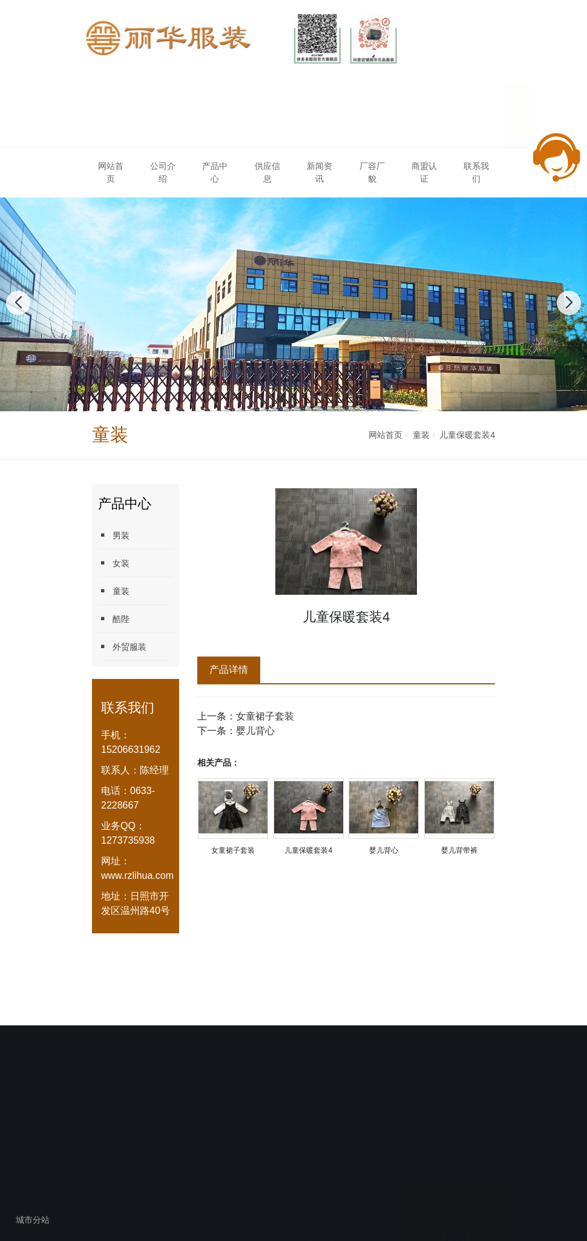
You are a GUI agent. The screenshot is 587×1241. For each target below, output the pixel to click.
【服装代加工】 (172, 1043)
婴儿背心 (255, 731)
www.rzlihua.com (137, 875)
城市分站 (33, 1220)
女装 (114, 563)
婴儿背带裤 (459, 850)
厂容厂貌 (372, 172)
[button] (280, 399)
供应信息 (267, 172)
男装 (114, 535)
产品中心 (215, 172)
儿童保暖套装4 (467, 435)
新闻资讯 (319, 172)
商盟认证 (424, 172)
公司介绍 (162, 172)
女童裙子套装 (265, 716)
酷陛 (114, 619)
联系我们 (476, 172)
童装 (421, 435)
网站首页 (110, 172)
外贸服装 (122, 646)
